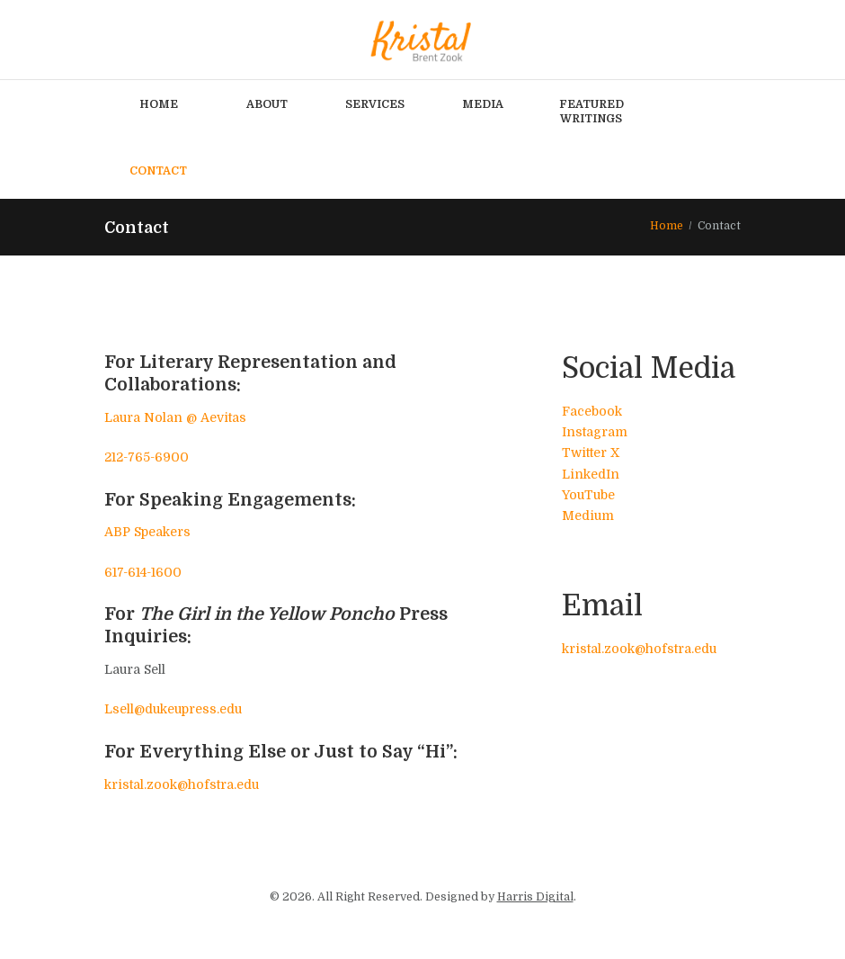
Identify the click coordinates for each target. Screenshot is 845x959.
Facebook (592, 411)
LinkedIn (590, 474)
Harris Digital (535, 897)
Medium (588, 515)
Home (666, 226)
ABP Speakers (147, 532)
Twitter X (590, 453)
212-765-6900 (146, 457)
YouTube (588, 495)
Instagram (594, 432)
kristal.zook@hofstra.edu (181, 784)
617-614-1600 (143, 572)
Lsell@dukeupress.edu (173, 710)
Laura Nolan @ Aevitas (175, 417)
